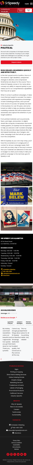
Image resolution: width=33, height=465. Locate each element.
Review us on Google (8, 317)
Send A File (28, 10)
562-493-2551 (4, 11)
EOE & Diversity (16, 447)
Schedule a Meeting (8, 269)
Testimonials (16, 412)
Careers (16, 409)
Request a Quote (20, 10)
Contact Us (16, 420)
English (27, 4)
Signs (16, 369)
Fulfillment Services (16, 393)
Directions (5, 275)
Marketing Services (16, 382)
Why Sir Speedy (16, 404)
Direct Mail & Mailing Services (16, 375)
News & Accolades (16, 407)
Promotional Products (16, 391)
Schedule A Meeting (16, 425)
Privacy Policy (16, 440)
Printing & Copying (16, 372)
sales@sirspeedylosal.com (10, 273)
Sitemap (16, 449)
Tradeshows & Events (16, 385)
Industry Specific (7, 45)
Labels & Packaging (16, 388)
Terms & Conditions (16, 442)
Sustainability (16, 415)
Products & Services (16, 366)
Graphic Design (16, 380)
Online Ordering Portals (16, 377)
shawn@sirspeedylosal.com (16, 430)
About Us (16, 401)
